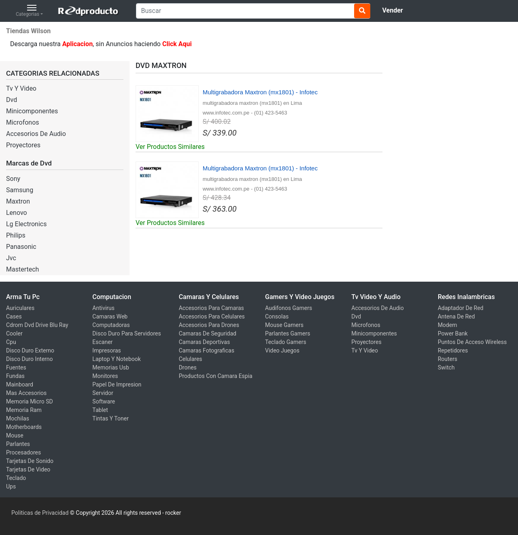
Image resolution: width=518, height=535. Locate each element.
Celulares (190, 359)
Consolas (277, 316)
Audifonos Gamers (288, 308)
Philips (15, 235)
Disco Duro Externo (30, 350)
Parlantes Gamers (287, 333)
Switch (446, 367)
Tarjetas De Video (28, 469)
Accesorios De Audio (36, 134)
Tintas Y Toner (110, 418)
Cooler (14, 333)
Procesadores (23, 452)
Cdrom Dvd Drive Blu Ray (37, 325)
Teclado (16, 478)
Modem (447, 325)
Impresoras (106, 350)
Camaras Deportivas (204, 342)
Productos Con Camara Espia (216, 376)
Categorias (27, 11)
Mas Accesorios (26, 393)
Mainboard (19, 384)
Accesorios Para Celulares (212, 316)
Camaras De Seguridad (207, 333)
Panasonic (21, 247)
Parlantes (18, 444)
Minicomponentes (32, 111)
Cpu (11, 342)
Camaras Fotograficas (206, 350)
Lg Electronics (26, 224)
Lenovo (16, 213)
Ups (11, 486)
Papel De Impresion (116, 384)
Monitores (105, 376)
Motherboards (24, 427)
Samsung (19, 190)
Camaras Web (109, 316)
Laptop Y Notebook (116, 359)
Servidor (102, 393)
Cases (14, 316)
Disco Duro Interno (29, 359)
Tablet (100, 410)
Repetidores (453, 350)
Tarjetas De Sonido (29, 461)
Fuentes (16, 367)
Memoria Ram (24, 410)
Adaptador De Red (461, 308)
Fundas (15, 376)
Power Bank (453, 333)
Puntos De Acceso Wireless (472, 342)
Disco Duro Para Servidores (126, 333)
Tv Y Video (21, 88)
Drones (188, 367)
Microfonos (22, 122)
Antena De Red (456, 316)
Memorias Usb (110, 367)
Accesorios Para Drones (209, 325)
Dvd (11, 100)
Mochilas (17, 418)
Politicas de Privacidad (39, 513)
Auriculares (20, 308)
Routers (447, 359)
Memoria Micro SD (29, 401)
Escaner (102, 342)
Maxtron (18, 201)
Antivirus (103, 308)
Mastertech (22, 269)
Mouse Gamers (284, 325)
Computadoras (111, 325)
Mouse (14, 435)
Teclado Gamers (285, 342)
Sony (13, 179)
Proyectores (23, 145)
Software (103, 401)
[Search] (253, 11)
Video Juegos (282, 350)
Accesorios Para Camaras (211, 308)
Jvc (11, 258)
